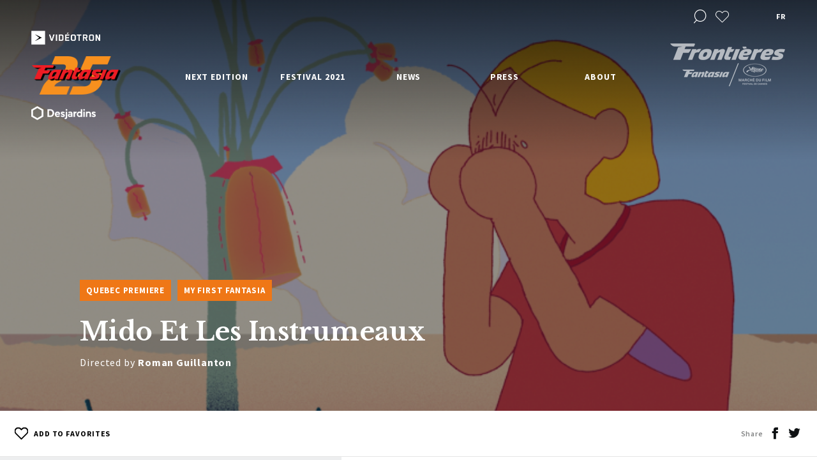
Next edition (216, 76)
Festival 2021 (312, 76)
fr (780, 16)
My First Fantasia (225, 290)
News (408, 76)
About (601, 76)
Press (505, 76)
